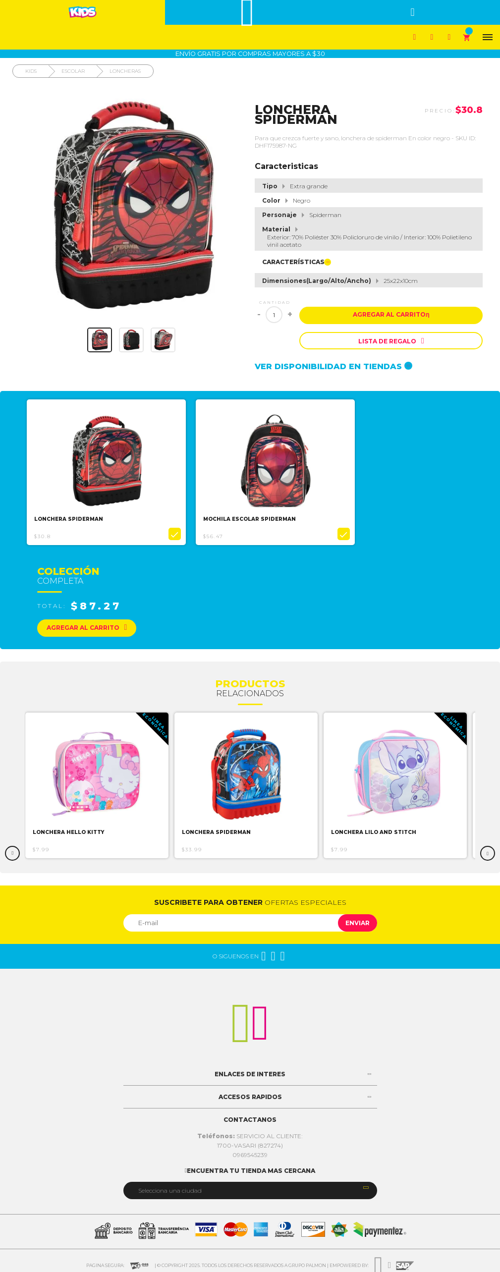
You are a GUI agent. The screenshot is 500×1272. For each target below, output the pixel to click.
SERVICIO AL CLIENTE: (250, 1133)
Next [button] (487, 850)
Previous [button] (12, 850)
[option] (107, 471)
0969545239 (250, 1152)
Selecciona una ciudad (170, 1188)
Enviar (357, 920)
